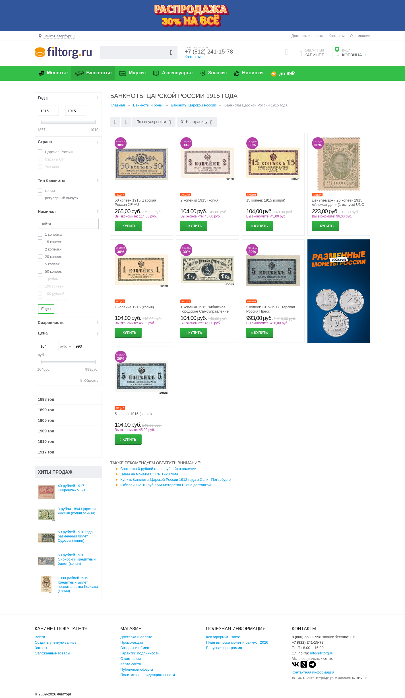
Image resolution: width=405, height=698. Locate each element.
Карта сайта (130, 664)
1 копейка (53, 234)
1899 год (46, 410)
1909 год (46, 431)
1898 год (46, 399)
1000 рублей (55, 301)
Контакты (336, 36)
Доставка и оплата (307, 36)
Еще (46, 309)
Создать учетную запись (56, 642)
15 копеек (53, 242)
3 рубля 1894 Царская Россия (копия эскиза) (77, 511)
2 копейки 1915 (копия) (200, 200)
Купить (129, 226)
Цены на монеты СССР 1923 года (149, 474)
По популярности (154, 122)
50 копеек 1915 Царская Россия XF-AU (135, 202)
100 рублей (54, 293)
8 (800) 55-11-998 (306, 637)
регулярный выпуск (61, 198)
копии (50, 190)
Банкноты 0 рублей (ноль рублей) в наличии (158, 469)
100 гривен (54, 286)
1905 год (46, 420)
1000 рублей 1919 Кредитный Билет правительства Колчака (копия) (78, 584)
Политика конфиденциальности (147, 675)
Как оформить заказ (223, 637)
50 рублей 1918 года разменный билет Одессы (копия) (75, 536)
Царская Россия (59, 152)
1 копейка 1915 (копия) (134, 307)
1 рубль (51, 279)
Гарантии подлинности (139, 653)
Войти (40, 637)
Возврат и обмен (134, 648)
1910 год (46, 441)
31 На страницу (196, 122)
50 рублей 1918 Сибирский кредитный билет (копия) (77, 559)
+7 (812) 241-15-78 (209, 52)
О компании (360, 36)
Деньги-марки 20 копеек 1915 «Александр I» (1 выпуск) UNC (338, 202)
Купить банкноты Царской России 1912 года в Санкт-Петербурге (175, 479)
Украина (52, 167)
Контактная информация (313, 672)
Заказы (41, 648)
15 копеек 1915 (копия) (266, 200)
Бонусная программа (224, 648)
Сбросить (91, 380)
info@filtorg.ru (321, 653)
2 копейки (53, 249)
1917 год (46, 452)
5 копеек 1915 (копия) (133, 414)
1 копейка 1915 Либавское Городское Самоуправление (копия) (204, 311)
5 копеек (52, 264)
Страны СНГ (56, 159)
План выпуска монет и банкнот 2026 (237, 642)
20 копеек (53, 256)
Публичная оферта (136, 669)
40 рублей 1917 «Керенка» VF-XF (73, 488)
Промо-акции (131, 642)
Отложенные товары (52, 653)
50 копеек (53, 271)
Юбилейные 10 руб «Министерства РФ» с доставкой (165, 485)
